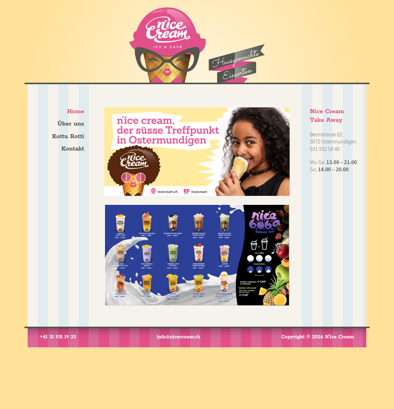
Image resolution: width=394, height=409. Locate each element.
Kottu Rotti (68, 136)
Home (75, 111)
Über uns (71, 124)
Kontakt (72, 149)
